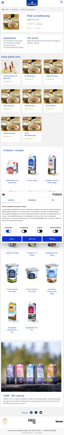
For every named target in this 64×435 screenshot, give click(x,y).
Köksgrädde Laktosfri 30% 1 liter (12, 330)
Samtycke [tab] (11, 200)
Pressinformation (27, 433)
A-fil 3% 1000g (32, 180)
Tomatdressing (30, 76)
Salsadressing (30, 106)
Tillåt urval (32, 239)
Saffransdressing (52, 76)
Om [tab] (53, 200)
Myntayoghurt (50, 106)
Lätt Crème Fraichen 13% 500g (52, 291)
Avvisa (12, 239)
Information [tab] (32, 200)
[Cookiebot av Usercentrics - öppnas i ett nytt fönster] (54, 194)
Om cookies (38, 433)
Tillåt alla (52, 239)
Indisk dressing (8, 106)
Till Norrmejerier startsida (32, 3)
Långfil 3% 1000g (12, 253)
